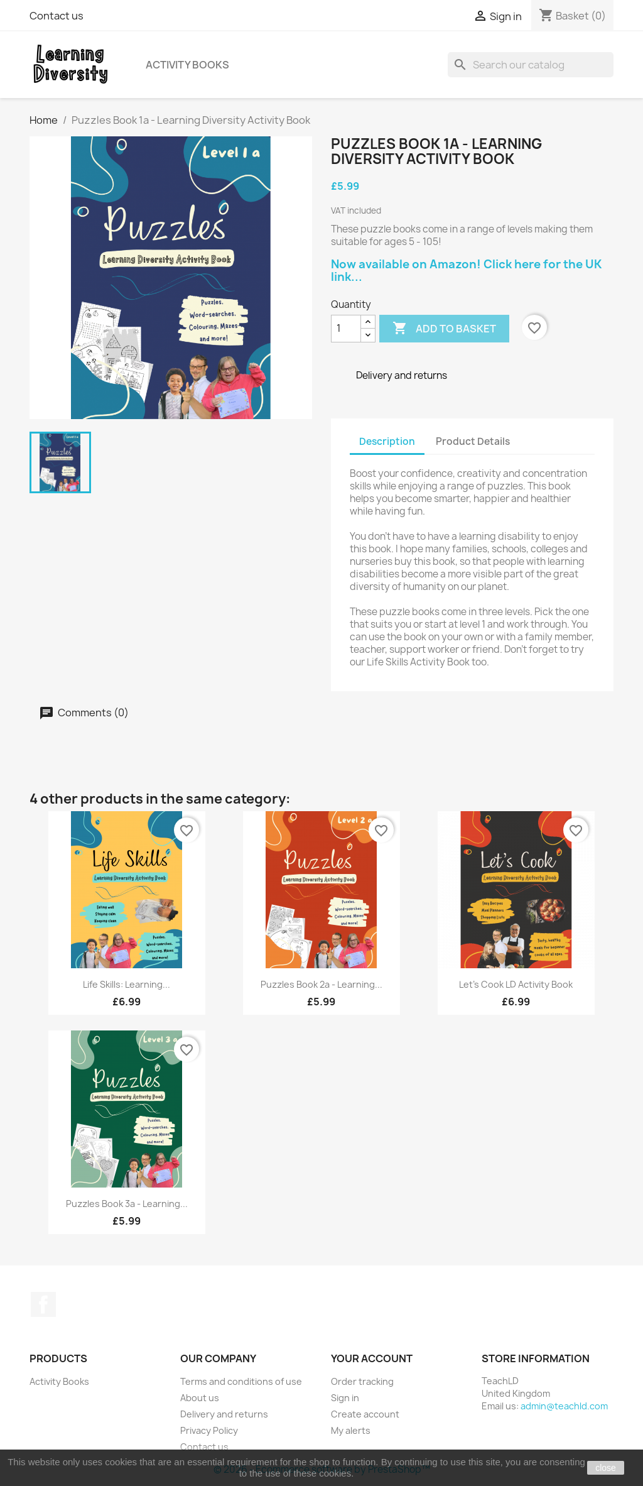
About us (199, 1398)
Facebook (43, 1304)
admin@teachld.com (564, 1406)
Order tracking (362, 1381)
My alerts (350, 1430)
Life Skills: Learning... (126, 984)
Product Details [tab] (473, 441)
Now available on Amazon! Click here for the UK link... (466, 270)
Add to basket (444, 328)
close (605, 1468)
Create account (365, 1414)
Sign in (345, 1398)
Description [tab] (387, 441)
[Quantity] (346, 328)
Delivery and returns (224, 1414)
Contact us (57, 16)
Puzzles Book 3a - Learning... (127, 1204)
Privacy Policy (209, 1430)
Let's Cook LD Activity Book (516, 984)
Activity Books (187, 65)
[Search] (530, 64)
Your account (372, 1358)
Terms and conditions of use (241, 1381)
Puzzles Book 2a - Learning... (321, 984)
